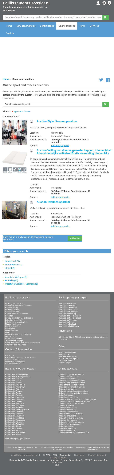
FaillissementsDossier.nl (26, 3)
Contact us (9, 354)
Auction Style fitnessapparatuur (57, 121)
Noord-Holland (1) (13, 263)
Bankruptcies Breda (13, 391)
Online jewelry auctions (68, 406)
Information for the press (15, 360)
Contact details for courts (15, 358)
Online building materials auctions (72, 381)
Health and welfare (12, 325)
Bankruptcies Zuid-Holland (69, 325)
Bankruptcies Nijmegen (14, 420)
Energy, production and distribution (19, 316)
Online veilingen (65, 361)
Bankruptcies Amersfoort (15, 383)
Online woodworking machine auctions (74, 431)
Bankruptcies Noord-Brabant (70, 314)
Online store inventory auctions (71, 423)
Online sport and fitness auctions (71, 420)
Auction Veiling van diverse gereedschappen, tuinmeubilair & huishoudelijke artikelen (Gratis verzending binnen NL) (74, 150)
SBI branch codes (66, 359)
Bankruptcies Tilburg (13, 425)
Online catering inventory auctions (72, 385)
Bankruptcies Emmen (13, 400)
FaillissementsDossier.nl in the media (20, 356)
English (10, 33)
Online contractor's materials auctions (73, 391)
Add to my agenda (60, 143)
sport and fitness (22, 111)
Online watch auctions (67, 427)
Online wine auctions (67, 429)
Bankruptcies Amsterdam (15, 385)
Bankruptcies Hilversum (14, 414)
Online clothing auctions (68, 387)
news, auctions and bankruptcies (93, 446)
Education (9, 314)
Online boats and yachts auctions (72, 379)
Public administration (13, 337)
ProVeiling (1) (11, 278)
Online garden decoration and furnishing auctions (78, 398)
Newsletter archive (12, 362)
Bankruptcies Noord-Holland (70, 316)
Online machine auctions (68, 410)
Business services (12, 308)
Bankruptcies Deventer (14, 394)
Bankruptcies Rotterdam (14, 423)
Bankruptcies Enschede (14, 402)
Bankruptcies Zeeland (67, 322)
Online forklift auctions (67, 394)
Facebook (58, 448)
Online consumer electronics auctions (73, 389)
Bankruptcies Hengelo (14, 412)
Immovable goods (12, 329)
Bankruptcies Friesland (68, 306)
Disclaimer (79, 453)
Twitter (22, 448)
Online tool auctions (66, 425)
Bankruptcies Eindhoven (14, 398)
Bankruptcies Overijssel (68, 318)
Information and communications (18, 333)
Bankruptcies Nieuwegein (15, 418)
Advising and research (14, 302)
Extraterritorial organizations (16, 320)
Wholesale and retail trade (15, 343)
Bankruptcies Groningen (68, 310)
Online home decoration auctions (71, 402)
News (82, 26)
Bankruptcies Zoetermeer (15, 431)
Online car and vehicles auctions (71, 383)
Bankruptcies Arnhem (13, 389)
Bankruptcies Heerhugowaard (17, 408)
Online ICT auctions (66, 404)
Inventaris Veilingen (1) (16, 275)
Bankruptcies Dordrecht (14, 396)
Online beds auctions (67, 377)
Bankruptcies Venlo (13, 429)
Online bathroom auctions (69, 375)
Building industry (11, 306)
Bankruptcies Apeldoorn (14, 387)
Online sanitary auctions (68, 418)
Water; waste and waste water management (22, 341)
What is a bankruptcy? (67, 351)
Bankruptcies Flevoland (68, 304)
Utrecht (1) (10, 266)
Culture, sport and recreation (16, 312)
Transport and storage (14, 339)
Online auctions (67, 26)
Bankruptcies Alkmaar (14, 377)
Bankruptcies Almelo (13, 379)
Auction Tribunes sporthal (53, 200)
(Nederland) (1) (12, 259)
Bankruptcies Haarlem (14, 406)
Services (94, 26)
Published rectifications (68, 355)
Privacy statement (97, 453)
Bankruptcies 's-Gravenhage (16, 373)
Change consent (58, 456)
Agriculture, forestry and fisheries (18, 304)
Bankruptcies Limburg (67, 312)
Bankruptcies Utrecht (67, 320)
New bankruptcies (25, 26)
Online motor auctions (67, 414)
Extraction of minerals (13, 318)
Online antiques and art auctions (71, 373)
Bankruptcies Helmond (14, 410)
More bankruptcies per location (17, 437)
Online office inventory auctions (71, 416)
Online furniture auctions (68, 396)
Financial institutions (13, 322)
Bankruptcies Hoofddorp (14, 416)
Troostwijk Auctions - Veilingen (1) (21, 282)
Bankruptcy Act (64, 353)
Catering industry (12, 310)
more (83, 335)
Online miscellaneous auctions (71, 412)
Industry (8, 331)
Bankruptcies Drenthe (67, 302)
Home (9, 26)
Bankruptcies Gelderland (68, 308)
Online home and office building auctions (75, 400)
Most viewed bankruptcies (69, 357)
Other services (11, 335)
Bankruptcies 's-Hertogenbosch (17, 375)
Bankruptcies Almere (13, 381)
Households (10, 327)
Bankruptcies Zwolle (13, 433)
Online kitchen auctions (68, 408)
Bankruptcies (47, 26)
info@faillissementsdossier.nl (25, 453)
